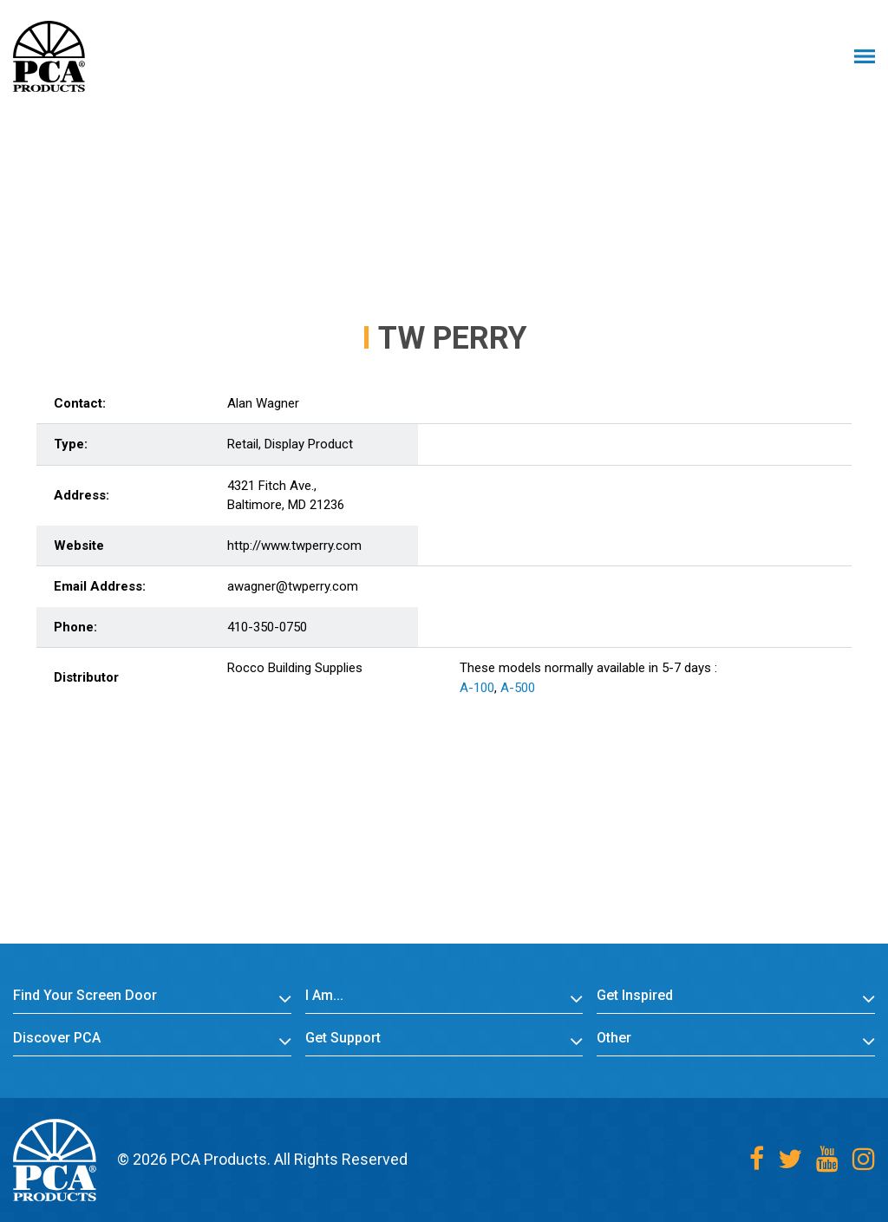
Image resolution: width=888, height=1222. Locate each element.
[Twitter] (790, 1159)
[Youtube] (827, 1159)
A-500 (517, 688)
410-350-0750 (267, 627)
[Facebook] (756, 1159)
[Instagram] (863, 1159)
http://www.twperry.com (294, 545)
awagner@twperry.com (292, 586)
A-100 (477, 688)
